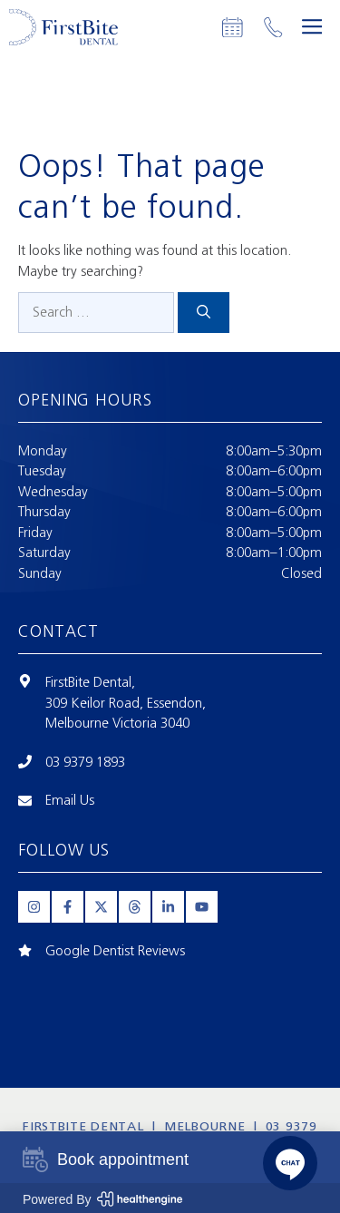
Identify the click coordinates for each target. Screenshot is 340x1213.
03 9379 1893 (85, 762)
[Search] (203, 312)
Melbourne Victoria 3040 (117, 723)
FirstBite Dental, (90, 682)
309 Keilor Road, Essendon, (125, 703)
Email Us (69, 800)
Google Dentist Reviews (115, 951)
